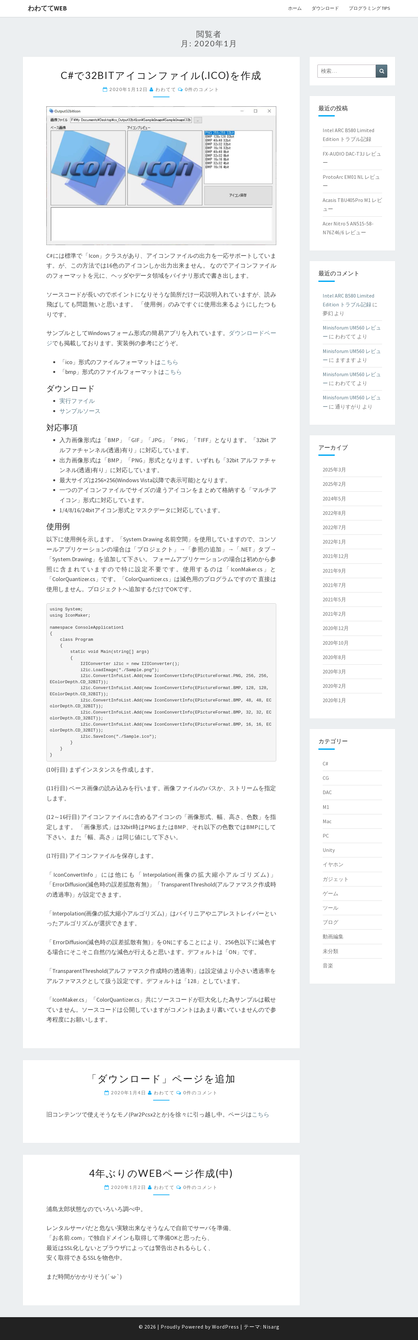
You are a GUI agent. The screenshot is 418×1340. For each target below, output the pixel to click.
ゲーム (330, 893)
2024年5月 (334, 498)
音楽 (328, 965)
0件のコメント (202, 89)
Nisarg (271, 1326)
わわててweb (47, 8)
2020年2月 (334, 686)
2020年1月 (334, 700)
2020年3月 (334, 671)
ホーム (295, 8)
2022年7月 (334, 527)
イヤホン (333, 864)
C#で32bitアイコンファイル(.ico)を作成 (161, 75)
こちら (169, 362)
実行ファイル (77, 401)
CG (326, 778)
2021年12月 (336, 556)
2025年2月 (334, 484)
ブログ (330, 922)
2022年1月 (334, 541)
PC (326, 835)
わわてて (165, 89)
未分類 (330, 951)
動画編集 (333, 936)
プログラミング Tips (369, 8)
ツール (330, 907)
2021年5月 (334, 599)
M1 (326, 807)
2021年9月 (334, 570)
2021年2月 (334, 613)
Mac (327, 821)
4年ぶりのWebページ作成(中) (161, 1173)
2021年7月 (334, 585)
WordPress (225, 1326)
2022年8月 (334, 513)
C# (325, 763)
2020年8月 (334, 657)
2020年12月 (336, 628)
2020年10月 (336, 642)
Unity (329, 850)
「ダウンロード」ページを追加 (161, 1078)
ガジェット (336, 879)
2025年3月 (334, 469)
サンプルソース (80, 411)
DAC (327, 792)
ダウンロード (325, 8)
